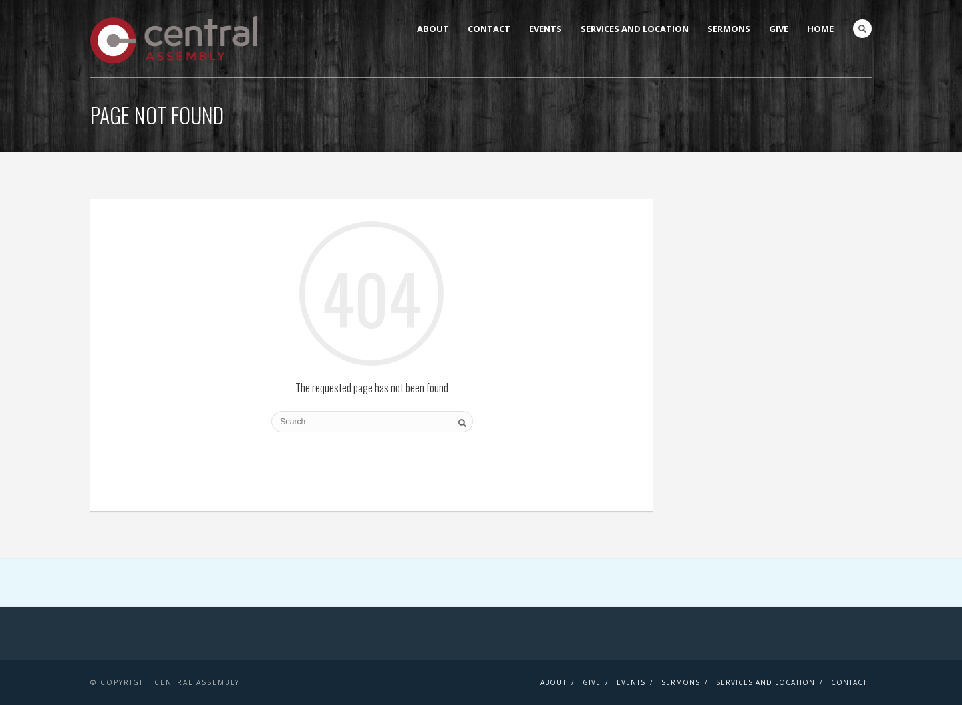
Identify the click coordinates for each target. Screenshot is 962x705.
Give (778, 29)
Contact (489, 29)
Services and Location (635, 29)
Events (545, 29)
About (433, 29)
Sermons (728, 29)
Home (820, 29)
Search (862, 28)
